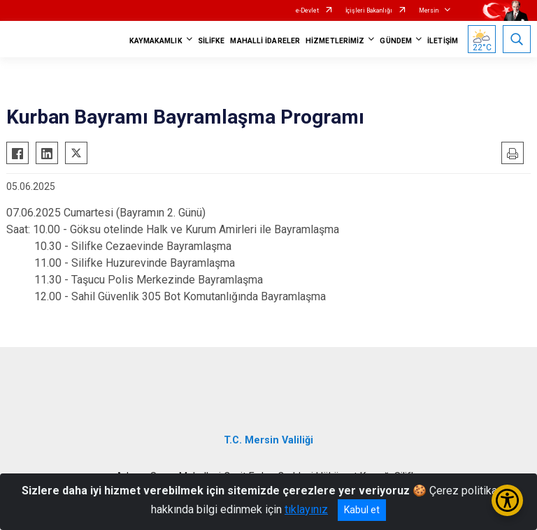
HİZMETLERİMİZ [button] (335, 40)
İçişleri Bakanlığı (368, 10)
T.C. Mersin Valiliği (268, 440)
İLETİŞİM (442, 40)
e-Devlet (307, 10)
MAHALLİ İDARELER (265, 40)
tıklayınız (306, 509)
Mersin (428, 10)
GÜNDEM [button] (396, 40)
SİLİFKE (211, 40)
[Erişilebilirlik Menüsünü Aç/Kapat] (507, 500)
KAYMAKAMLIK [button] (155, 40)
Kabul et (362, 509)
